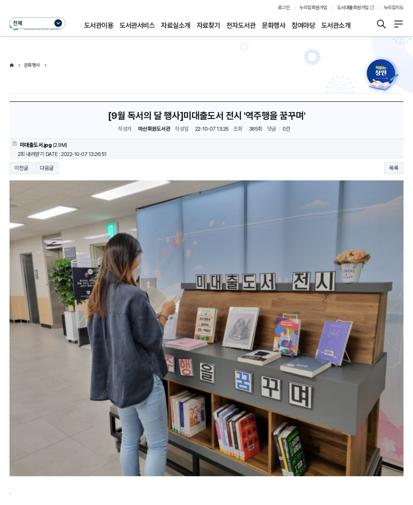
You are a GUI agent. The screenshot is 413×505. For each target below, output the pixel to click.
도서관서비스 (137, 25)
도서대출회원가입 (353, 7)
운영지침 (61, 432)
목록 (393, 168)
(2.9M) (40, 144)
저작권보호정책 (136, 432)
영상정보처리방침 (95, 432)
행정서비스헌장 (174, 432)
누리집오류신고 (213, 432)
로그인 (284, 7)
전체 (17, 23)
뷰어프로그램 (249, 432)
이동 (86, 445)
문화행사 (273, 25)
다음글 (46, 168)
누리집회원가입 (313, 7)
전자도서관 (241, 25)
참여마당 (303, 25)
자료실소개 (175, 25)
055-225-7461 (165, 465)
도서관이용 (98, 25)
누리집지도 (394, 7)
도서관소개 (335, 25)
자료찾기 (208, 25)
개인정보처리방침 (27, 432)
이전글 (21, 168)
